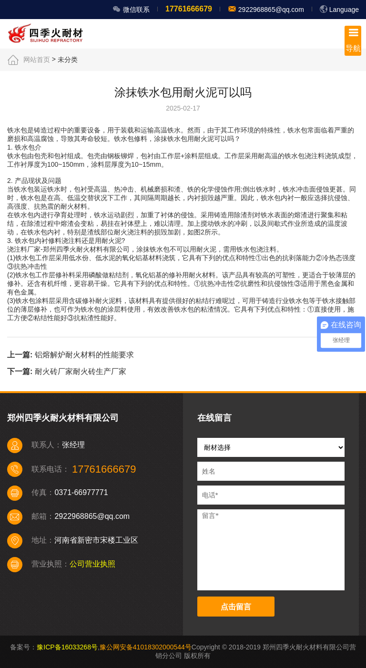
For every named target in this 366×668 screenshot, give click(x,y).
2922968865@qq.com (270, 9)
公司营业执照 (92, 564)
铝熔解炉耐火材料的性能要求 (84, 355)
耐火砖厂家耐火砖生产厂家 (80, 371)
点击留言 (236, 607)
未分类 (68, 59)
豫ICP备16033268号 (67, 647)
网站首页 (36, 59)
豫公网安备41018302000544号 (146, 647)
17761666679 (188, 9)
